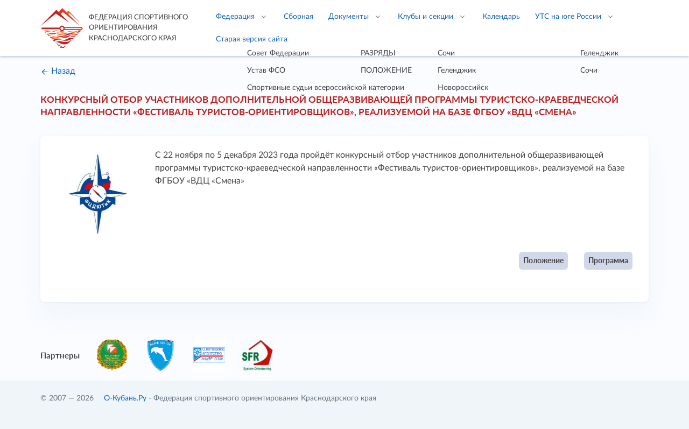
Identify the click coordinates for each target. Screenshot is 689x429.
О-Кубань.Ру (125, 398)
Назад (57, 71)
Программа (608, 260)
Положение (543, 260)
